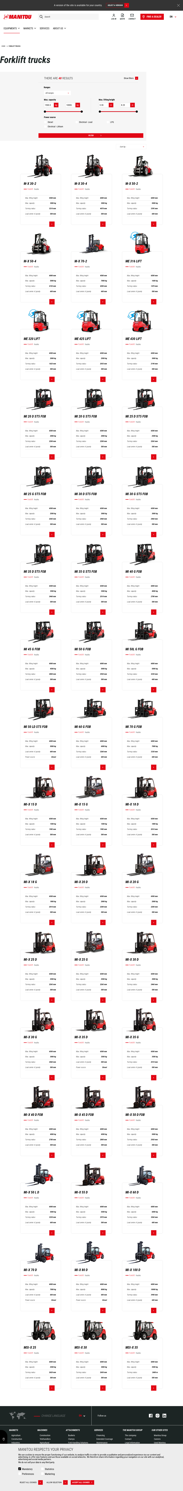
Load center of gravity (32, 214)
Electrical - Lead (85, 122)
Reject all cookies (31, 1482)
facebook (149, 1416)
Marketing (50, 1474)
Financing (100, 1435)
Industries (15, 1442)
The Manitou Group (132, 1430)
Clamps (71, 1439)
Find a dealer (151, 17)
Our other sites (160, 1430)
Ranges (47, 87)
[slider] (45, 112)
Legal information (132, 1442)
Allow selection (57, 1482)
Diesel (50, 122)
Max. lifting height (31, 198)
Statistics (49, 1469)
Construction (16, 1439)
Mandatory (27, 1469)
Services (98, 1430)
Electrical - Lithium (55, 126)
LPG (112, 122)
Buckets (71, 1435)
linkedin (162, 1416)
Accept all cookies (83, 1482)
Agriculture (16, 1435)
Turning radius (30, 208)
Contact (128, 1439)
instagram (156, 1416)
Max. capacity (30, 203)
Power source (30, 757)
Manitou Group (160, 1435)
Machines (42, 1430)
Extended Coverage (104, 1439)
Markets (13, 1430)
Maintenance (102, 1442)
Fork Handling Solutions (78, 1442)
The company (130, 1435)
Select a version (118, 5)
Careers (157, 1439)
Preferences (28, 1474)
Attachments (73, 1430)
